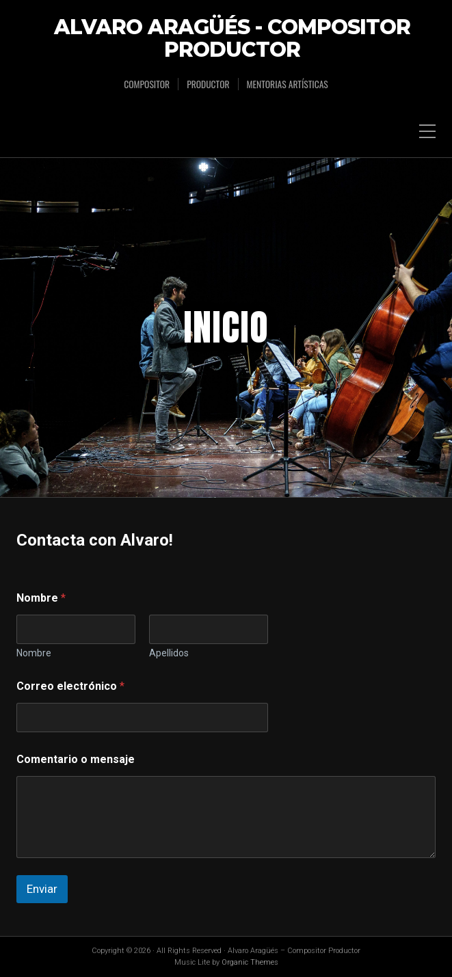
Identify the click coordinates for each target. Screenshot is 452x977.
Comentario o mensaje (75, 759)
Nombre (33, 652)
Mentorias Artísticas (287, 84)
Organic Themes (250, 962)
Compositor (147, 84)
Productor (208, 84)
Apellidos (169, 652)
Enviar (42, 889)
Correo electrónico (70, 686)
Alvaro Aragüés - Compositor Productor (232, 39)
